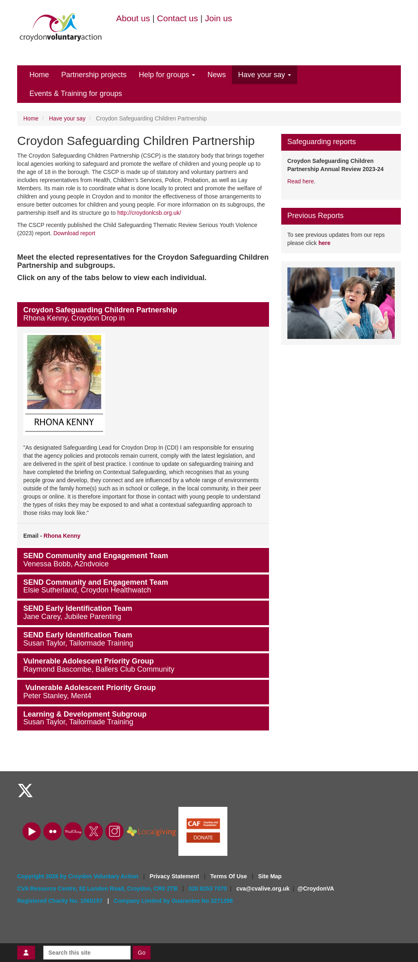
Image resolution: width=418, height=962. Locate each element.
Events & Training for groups (75, 93)
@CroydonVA (316, 888)
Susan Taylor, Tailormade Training (78, 643)
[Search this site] (87, 953)
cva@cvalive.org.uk (262, 888)
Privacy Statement (174, 876)
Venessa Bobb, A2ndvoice (66, 564)
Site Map (270, 876)
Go (142, 952)
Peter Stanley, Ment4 (57, 696)
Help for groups (167, 75)
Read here (300, 181)
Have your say (264, 75)
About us (133, 18)
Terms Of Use (229, 876)
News (216, 75)
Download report (74, 233)
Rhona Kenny (62, 535)
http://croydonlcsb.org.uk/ (149, 212)
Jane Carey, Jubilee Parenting (72, 616)
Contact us (177, 18)
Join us (218, 18)
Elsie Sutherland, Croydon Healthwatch (87, 590)
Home (39, 75)
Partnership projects (94, 75)
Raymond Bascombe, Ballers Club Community (98, 669)
